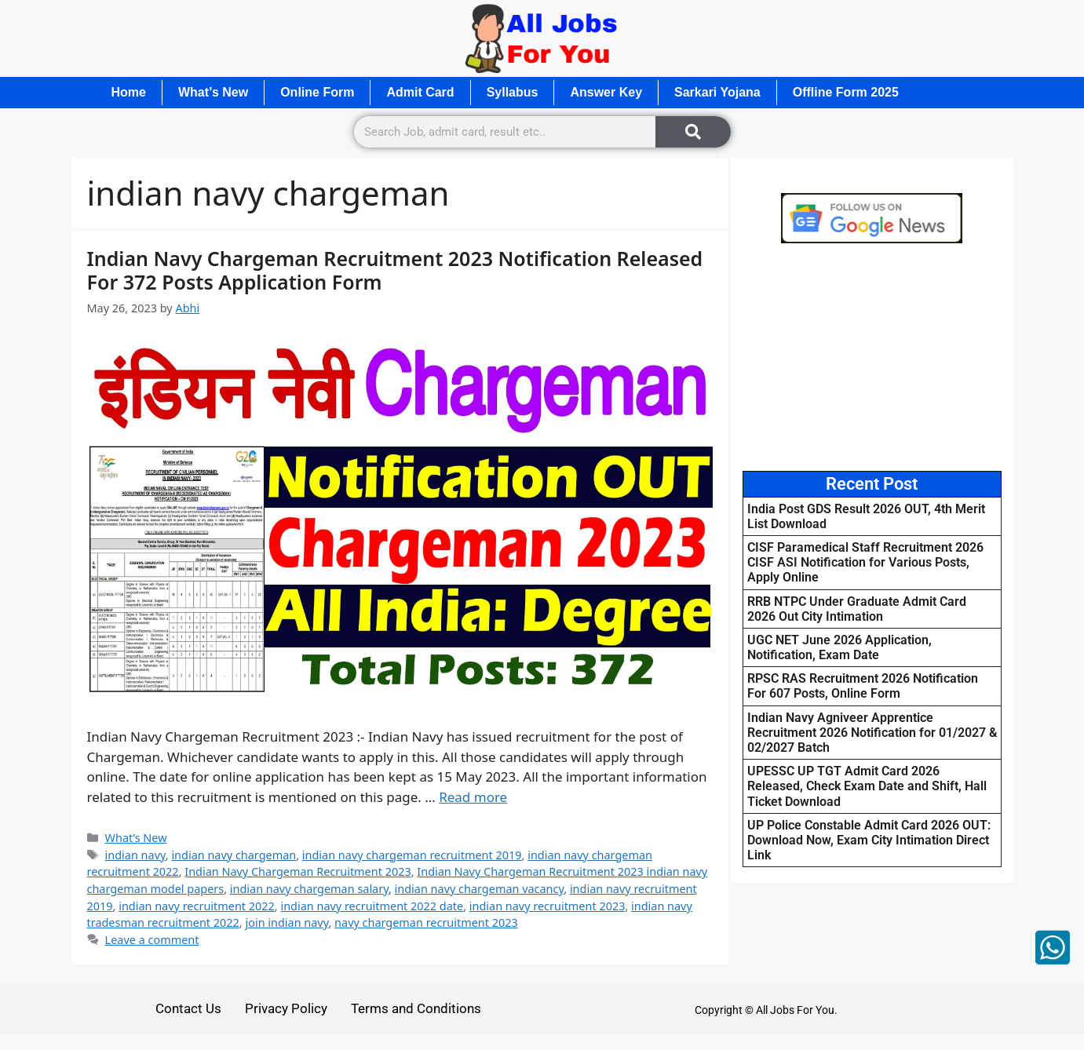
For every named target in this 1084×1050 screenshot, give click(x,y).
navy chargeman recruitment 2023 (426, 922)
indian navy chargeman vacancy (479, 888)
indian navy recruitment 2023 (547, 906)
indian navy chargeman (233, 855)
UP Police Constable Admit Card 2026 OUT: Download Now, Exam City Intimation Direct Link (869, 840)
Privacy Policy (286, 1008)
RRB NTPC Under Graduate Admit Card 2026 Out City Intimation (856, 609)
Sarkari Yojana (717, 92)
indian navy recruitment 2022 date (371, 906)
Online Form (317, 92)
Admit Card (420, 92)
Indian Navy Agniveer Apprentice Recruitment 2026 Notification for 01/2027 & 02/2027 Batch (872, 732)
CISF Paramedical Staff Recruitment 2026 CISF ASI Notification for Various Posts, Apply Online (865, 562)
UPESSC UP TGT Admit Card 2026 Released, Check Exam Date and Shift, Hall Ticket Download (867, 786)
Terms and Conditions (416, 1008)
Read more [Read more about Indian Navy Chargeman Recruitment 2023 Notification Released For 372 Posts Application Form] (473, 797)
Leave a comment (152, 939)
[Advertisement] (872, 357)
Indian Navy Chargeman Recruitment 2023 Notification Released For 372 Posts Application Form (395, 270)
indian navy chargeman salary (309, 888)
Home (128, 92)
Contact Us (188, 1008)
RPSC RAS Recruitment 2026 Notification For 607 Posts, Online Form (862, 686)
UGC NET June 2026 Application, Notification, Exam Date (839, 647)
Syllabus (512, 92)
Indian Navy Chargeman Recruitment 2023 (297, 871)
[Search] (693, 132)
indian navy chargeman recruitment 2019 (412, 855)
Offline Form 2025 (846, 92)
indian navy (135, 855)
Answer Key (606, 92)
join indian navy (286, 922)
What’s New (213, 92)
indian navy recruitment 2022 (197, 906)
